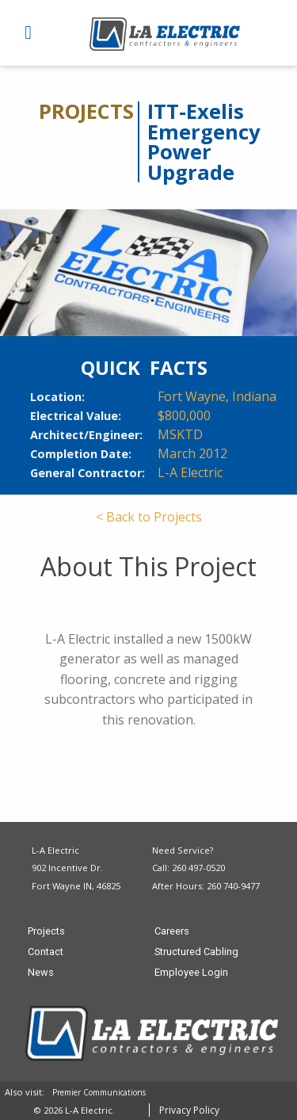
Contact (45, 952)
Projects (46, 932)
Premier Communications (99, 1092)
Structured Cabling (196, 952)
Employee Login (191, 973)
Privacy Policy (189, 1110)
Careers (171, 932)
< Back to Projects (149, 517)
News (41, 973)
